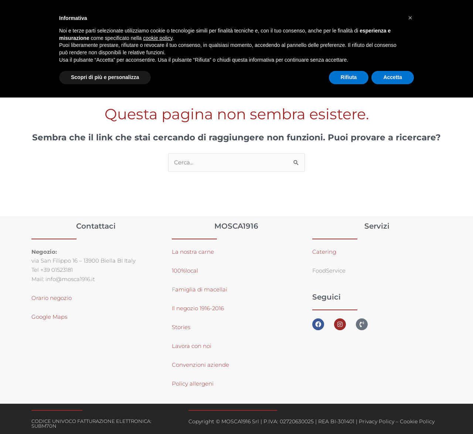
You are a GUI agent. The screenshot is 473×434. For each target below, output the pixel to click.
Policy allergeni (193, 383)
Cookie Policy (417, 421)
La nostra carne (193, 251)
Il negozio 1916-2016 (198, 308)
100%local (185, 270)
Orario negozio (51, 298)
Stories (181, 327)
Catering (324, 251)
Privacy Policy (376, 421)
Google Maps (49, 317)
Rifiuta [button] (349, 77)
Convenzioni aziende (200, 364)
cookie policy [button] (157, 38)
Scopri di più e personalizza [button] (105, 77)
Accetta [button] (392, 77)
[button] (410, 18)
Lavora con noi (191, 345)
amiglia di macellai (201, 289)
